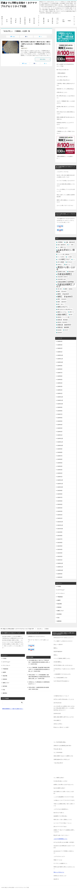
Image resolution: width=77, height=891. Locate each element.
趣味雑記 (43, 21)
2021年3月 (59, 553)
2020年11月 (60, 566)
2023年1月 (59, 476)
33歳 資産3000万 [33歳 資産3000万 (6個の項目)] (70, 242)
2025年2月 (59, 390)
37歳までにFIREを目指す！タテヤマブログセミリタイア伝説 (19, 4)
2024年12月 (60, 396)
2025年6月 (59, 376)
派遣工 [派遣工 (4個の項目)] (71, 314)
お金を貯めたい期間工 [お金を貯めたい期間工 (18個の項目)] (65, 251)
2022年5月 (59, 504)
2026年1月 (59, 351)
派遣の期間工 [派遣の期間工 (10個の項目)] (62, 314)
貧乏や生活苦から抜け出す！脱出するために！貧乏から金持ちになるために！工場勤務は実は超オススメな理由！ (35, 44)
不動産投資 (24, 20)
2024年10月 (60, 403)
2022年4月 (59, 507)
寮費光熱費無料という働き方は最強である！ (12, 708)
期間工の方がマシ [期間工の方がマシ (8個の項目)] (62, 307)
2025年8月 (59, 369)
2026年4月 (59, 341)
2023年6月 (59, 459)
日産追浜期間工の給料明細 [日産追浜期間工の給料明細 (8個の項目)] (65, 282)
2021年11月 (60, 525)
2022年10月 (60, 487)
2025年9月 (59, 365)
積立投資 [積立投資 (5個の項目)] (59, 330)
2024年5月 (59, 421)
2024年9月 (59, 407)
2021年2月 (59, 556)
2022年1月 (59, 518)
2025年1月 (59, 393)
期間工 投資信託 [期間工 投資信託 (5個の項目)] (69, 289)
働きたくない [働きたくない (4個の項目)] (68, 264)
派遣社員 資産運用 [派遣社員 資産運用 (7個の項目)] (63, 327)
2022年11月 (60, 483)
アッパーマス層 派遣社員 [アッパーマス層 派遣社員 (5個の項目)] (63, 254)
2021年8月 (59, 535)
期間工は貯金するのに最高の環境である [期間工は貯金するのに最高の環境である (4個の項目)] (64, 309)
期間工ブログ (2, 20)
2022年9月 (59, 490)
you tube (63, 20)
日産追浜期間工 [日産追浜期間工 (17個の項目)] (64, 274)
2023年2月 (59, 473)
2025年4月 (59, 383)
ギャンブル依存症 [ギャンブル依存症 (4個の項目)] (60, 256)
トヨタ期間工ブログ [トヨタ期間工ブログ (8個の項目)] (63, 259)
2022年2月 (59, 514)
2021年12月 (60, 521)
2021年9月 (59, 532)
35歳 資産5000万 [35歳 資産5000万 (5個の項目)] (61, 244)
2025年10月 (60, 362)
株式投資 (11, 21)
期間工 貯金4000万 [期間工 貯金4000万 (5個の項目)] (61, 299)
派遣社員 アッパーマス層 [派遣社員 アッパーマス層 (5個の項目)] (63, 317)
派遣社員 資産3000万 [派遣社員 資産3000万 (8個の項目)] (64, 325)
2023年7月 (59, 455)
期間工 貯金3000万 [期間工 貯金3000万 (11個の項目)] (65, 297)
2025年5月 (59, 379)
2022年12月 (60, 480)
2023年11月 (60, 442)
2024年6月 (59, 417)
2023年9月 (59, 449)
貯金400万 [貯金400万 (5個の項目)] (59, 332)
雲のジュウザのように (59, 872)
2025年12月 (60, 355)
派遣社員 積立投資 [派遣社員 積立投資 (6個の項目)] (62, 319)
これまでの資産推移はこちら (60, 838)
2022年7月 (59, 497)
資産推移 (52, 21)
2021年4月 (59, 549)
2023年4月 (59, 466)
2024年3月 (59, 428)
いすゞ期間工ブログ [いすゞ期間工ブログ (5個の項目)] (61, 247)
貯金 (6, 20)
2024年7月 (59, 414)
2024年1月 (59, 435)
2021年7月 (59, 539)
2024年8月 (59, 410)
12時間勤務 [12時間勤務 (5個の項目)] (59, 242)
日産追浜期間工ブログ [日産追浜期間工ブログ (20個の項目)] (65, 285)
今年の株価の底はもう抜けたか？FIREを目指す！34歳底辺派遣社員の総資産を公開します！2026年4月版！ (39, 662)
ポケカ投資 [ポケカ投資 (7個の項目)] (60, 262)
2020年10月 (60, 570)
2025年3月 (59, 386)
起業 (48, 20)
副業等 (29, 20)
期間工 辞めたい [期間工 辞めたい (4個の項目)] (60, 304)
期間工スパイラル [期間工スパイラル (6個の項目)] (61, 312)
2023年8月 (59, 452)
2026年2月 (59, 348)
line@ (69, 20)
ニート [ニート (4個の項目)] (74, 259)
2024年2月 (59, 431)
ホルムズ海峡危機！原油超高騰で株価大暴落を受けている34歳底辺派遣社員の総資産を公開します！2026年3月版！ (39, 669)
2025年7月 (59, 372)
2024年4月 (59, 424)
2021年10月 (60, 528)
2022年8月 (59, 494)
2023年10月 (60, 445)
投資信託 (20, 21)
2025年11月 (60, 358)
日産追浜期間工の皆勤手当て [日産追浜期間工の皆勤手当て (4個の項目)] (62, 276)
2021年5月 (59, 546)
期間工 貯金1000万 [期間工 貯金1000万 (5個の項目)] (61, 291)
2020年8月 (59, 577)
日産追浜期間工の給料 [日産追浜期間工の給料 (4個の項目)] (61, 279)
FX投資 (16, 20)
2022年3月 (59, 511)
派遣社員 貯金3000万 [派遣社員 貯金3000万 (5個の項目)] (62, 322)
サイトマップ (74, 20)
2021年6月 (59, 542)
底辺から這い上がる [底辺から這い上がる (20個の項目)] (65, 268)
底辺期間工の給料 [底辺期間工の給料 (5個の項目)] (61, 271)
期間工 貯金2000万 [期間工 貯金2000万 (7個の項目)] (63, 294)
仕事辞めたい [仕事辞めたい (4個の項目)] (59, 264)
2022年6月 (59, 501)
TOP (18, 628)
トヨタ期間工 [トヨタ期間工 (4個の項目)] (69, 256)
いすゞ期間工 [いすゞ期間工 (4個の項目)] (71, 244)
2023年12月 (60, 438)
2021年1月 (59, 559)
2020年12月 (60, 563)
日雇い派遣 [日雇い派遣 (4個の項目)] (59, 288)
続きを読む (45, 59)
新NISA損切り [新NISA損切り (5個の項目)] (71, 271)
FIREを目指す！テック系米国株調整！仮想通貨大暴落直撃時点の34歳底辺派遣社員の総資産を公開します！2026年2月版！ (39, 676)
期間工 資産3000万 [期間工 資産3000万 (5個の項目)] (61, 301)
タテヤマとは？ (58, 21)
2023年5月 (59, 462)
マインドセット (38, 20)
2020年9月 (59, 573)
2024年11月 (60, 400)
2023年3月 (59, 469)
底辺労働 (34, 21)
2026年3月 (59, 344)
